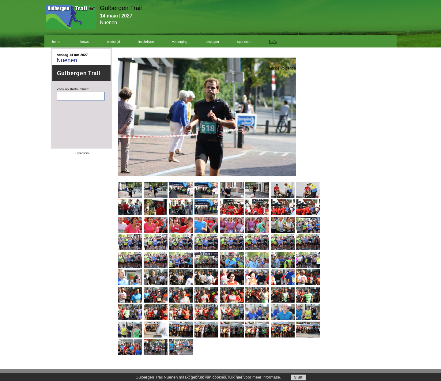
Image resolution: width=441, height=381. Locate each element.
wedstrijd (113, 41)
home (56, 41)
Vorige (274, 68)
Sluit (298, 377)
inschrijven (146, 41)
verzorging (179, 41)
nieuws (84, 41)
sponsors (244, 41)
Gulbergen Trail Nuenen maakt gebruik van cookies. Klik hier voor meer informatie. (208, 377)
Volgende (288, 68)
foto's (273, 41)
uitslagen (212, 41)
